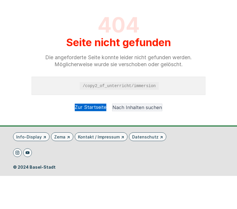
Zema (59, 136)
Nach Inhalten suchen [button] (137, 107)
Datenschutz (145, 136)
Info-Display (29, 136)
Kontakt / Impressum (99, 136)
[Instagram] (17, 152)
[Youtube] (27, 152)
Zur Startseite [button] (90, 107)
